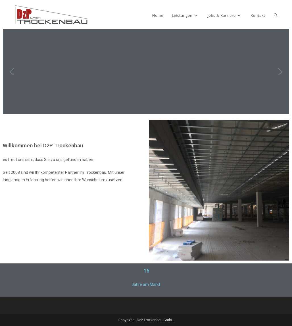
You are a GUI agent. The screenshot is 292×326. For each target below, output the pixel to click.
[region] (146, 71)
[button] (11, 71)
